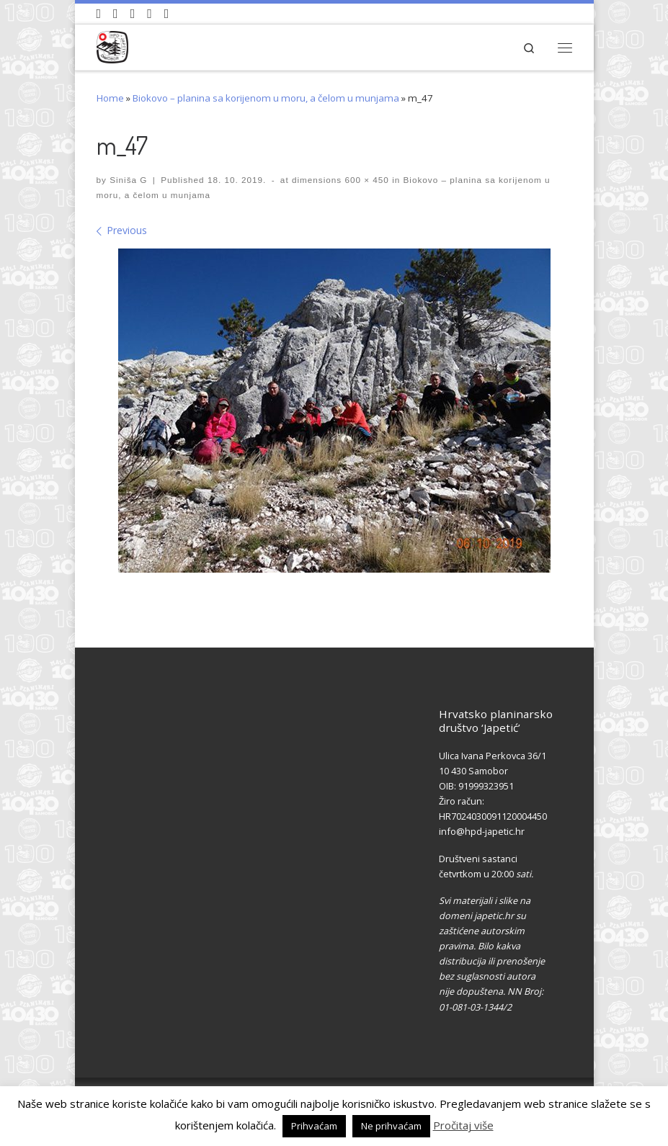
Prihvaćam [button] (314, 1125)
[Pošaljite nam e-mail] (166, 14)
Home (110, 97)
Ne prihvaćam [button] (391, 1125)
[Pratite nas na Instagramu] (132, 14)
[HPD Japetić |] (113, 45)
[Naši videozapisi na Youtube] (99, 14)
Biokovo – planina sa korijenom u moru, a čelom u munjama (266, 97)
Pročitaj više (463, 1125)
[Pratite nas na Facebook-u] (115, 14)
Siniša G (128, 179)
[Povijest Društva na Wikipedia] (149, 14)
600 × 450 (365, 179)
